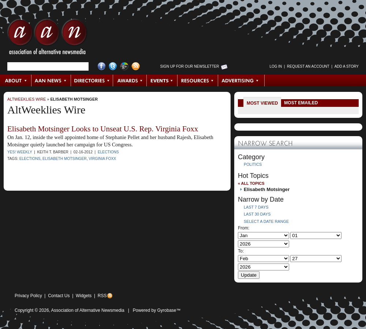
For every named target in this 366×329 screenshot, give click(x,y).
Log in (275, 66)
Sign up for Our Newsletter (189, 66)
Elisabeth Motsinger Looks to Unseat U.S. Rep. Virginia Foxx (102, 128)
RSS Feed (135, 66)
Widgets (84, 295)
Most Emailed (301, 102)
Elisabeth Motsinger (74, 99)
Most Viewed (262, 103)
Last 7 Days (256, 207)
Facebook (101, 66)
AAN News (51, 80)
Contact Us (59, 295)
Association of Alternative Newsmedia (87, 310)
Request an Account (308, 66)
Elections (108, 152)
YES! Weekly (19, 152)
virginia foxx (102, 159)
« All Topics (251, 183)
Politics (253, 164)
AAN (47, 38)
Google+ (124, 66)
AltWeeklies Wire (26, 99)
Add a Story (347, 66)
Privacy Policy (28, 295)
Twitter (113, 66)
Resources (198, 80)
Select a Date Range (266, 221)
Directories (92, 80)
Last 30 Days (257, 214)
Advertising (241, 80)
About (16, 80)
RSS (102, 295)
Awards (130, 80)
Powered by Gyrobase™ (157, 310)
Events (162, 80)
